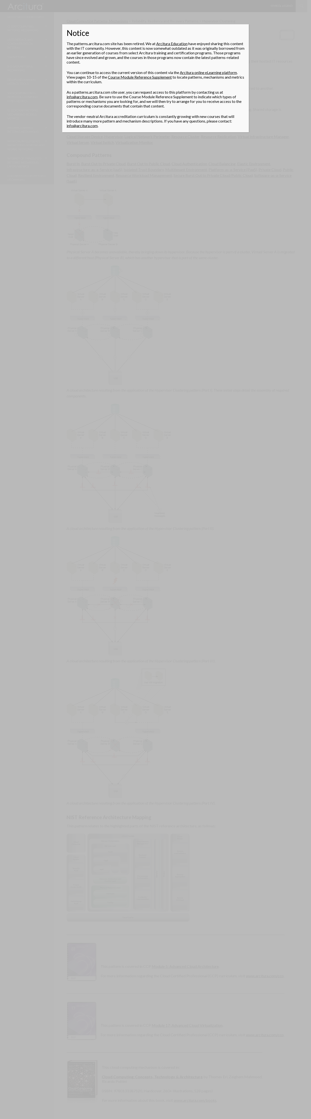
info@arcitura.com (82, 96)
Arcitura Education (172, 43)
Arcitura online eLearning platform (208, 72)
